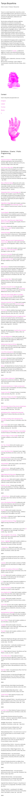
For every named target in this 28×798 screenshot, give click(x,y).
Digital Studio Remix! (6, 457)
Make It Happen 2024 (8, 259)
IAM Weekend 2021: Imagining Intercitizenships (12, 412)
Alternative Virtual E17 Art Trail (8, 286)
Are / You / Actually (5, 445)
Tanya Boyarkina (8, 3)
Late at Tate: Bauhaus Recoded (8, 502)
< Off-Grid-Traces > (5, 468)
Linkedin (3, 104)
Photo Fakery (4, 248)
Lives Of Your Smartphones (7, 352)
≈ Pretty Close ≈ (5, 547)
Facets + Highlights (5, 541)
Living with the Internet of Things (8, 521)
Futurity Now (4, 604)
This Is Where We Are (6, 656)
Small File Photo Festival (20, 330)
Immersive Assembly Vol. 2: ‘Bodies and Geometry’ (13, 386)
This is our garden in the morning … (9, 535)
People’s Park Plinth (5, 392)
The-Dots (3, 107)
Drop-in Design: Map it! (6, 279)
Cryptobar (3, 625)
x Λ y (2, 581)
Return (2, 366)
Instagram (3, 100)
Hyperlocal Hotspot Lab (6, 159)
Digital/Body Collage (5, 203)
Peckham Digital (7, 228)
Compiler (14, 50)
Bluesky (3, 110)
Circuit (2, 651)
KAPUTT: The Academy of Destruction (9, 569)
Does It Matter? (4, 620)
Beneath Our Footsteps (6, 254)
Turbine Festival (4, 694)
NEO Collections (4, 266)
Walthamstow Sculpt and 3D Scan (9, 344)
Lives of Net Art (4, 516)
